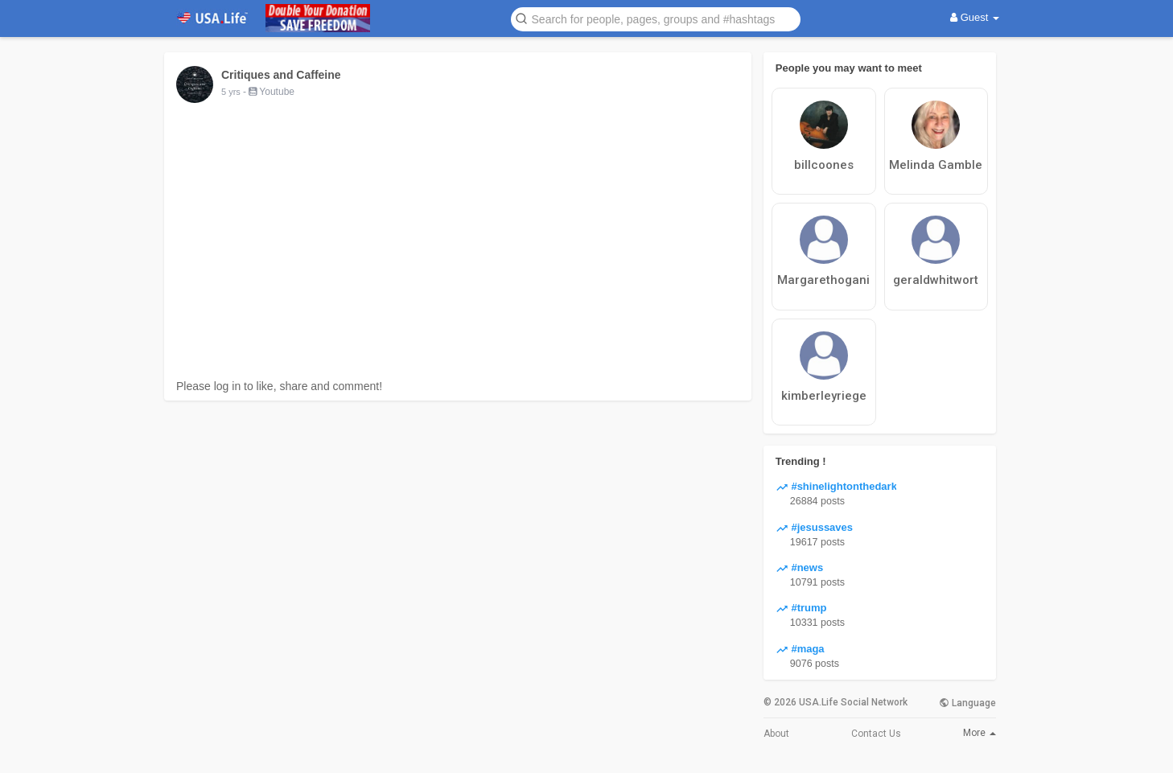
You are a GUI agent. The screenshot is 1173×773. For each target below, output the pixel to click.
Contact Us (876, 733)
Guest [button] (974, 17)
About (776, 733)
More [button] (979, 732)
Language (967, 703)
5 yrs (231, 92)
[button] (655, 18)
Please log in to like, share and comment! (279, 386)
